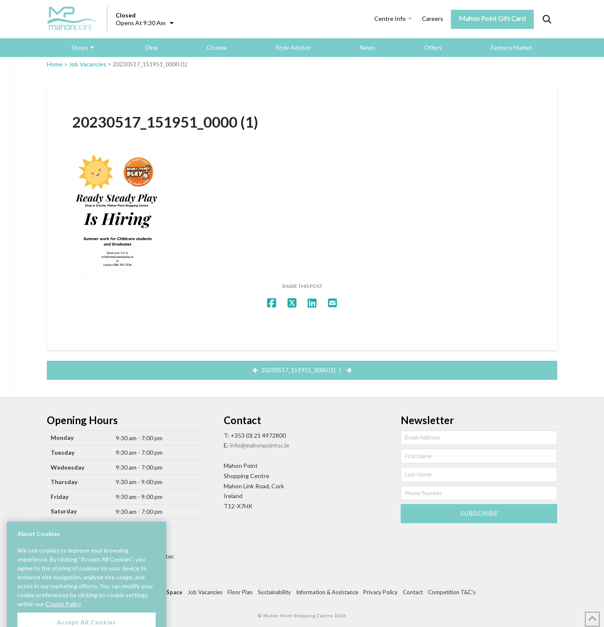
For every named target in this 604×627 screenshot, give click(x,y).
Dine (151, 47)
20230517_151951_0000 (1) (298, 369)
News (367, 47)
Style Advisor (293, 47)
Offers (433, 47)
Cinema (217, 47)
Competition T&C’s (452, 592)
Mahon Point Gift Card (492, 18)
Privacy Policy (380, 592)
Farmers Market (512, 47)
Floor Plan (240, 592)
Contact (413, 592)
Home (55, 64)
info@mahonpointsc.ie (259, 445)
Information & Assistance (327, 592)
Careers (432, 18)
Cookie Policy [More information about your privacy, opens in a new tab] (63, 614)
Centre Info (390, 18)
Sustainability (274, 592)
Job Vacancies (87, 64)
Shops (79, 47)
